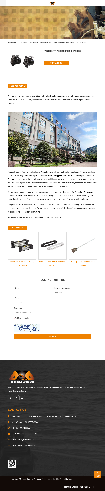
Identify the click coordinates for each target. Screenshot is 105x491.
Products (18, 43)
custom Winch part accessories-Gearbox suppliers (38, 387)
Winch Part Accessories (49, 43)
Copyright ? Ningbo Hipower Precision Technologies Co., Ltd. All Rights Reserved (42, 479)
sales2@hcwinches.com (27, 445)
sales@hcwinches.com (26, 440)
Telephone (18, 308)
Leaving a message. (61, 288)
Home (10, 43)
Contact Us (56, 63)
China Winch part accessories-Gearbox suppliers (43, 176)
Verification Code (21, 318)
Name (16, 288)
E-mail (17, 298)
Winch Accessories (30, 43)
